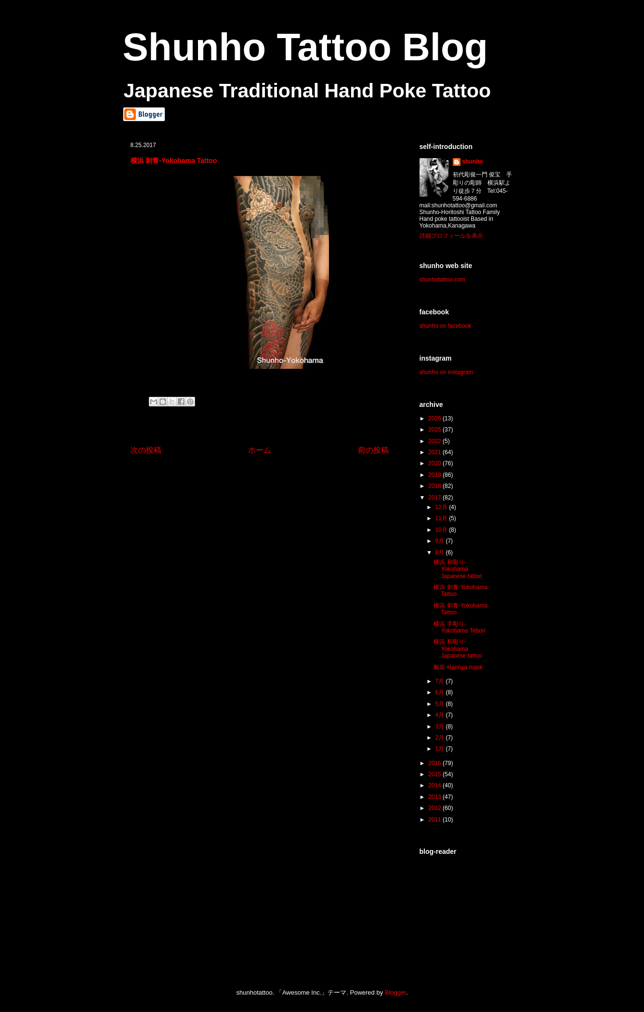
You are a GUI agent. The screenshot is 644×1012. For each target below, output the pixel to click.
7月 (440, 681)
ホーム (259, 450)
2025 (435, 429)
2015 (435, 774)
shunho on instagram (446, 372)
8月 (440, 552)
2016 (435, 763)
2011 (435, 819)
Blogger (395, 992)
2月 (440, 737)
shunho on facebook (446, 326)
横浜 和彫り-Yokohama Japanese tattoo (458, 569)
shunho (472, 161)
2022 (435, 441)
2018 (435, 486)
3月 (440, 726)
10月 (442, 529)
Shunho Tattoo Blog (305, 47)
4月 (440, 715)
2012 (435, 808)
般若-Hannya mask (458, 667)
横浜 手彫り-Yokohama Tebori (459, 627)
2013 (435, 797)
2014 (435, 785)
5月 (440, 704)
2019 (435, 475)
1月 (440, 748)
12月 (442, 507)
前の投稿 (373, 450)
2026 (435, 418)
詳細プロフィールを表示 (451, 235)
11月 (442, 518)
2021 (435, 452)
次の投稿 (146, 450)
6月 (440, 692)
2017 (435, 497)
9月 (440, 541)
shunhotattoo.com (442, 279)
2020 (435, 463)
